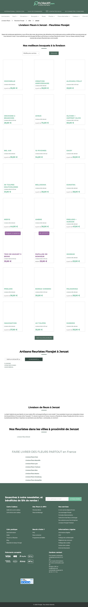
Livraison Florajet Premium (66, 523)
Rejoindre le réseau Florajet (14, 543)
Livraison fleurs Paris (32, 457)
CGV (59, 535)
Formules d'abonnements (65, 515)
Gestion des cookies (64, 545)
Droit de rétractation (64, 548)
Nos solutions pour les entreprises (68, 520)
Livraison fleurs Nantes (32, 473)
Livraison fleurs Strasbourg (33, 477)
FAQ (33, 532)
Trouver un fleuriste (12, 537)
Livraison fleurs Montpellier (34, 480)
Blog (8, 540)
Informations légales (64, 532)
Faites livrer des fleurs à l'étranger (67, 517)
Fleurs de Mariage (37, 512)
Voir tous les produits (44, 338)
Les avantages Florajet (64, 512)
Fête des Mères (36, 510)
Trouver (54, 53)
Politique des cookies (64, 543)
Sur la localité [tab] (13, 359)
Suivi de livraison (11, 532)
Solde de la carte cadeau (13, 510)
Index (8, 535)
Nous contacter (36, 535)
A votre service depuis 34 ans (66, 510)
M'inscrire (75, 499)
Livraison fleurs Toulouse (33, 467)
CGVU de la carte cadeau (14, 512)
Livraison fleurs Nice (32, 470)
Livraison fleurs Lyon (32, 463)
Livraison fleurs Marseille (33, 460)
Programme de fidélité (38, 537)
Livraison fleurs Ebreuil (23, 437)
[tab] (6, 16)
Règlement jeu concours (65, 540)
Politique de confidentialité (65, 537)
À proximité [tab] (34, 359)
